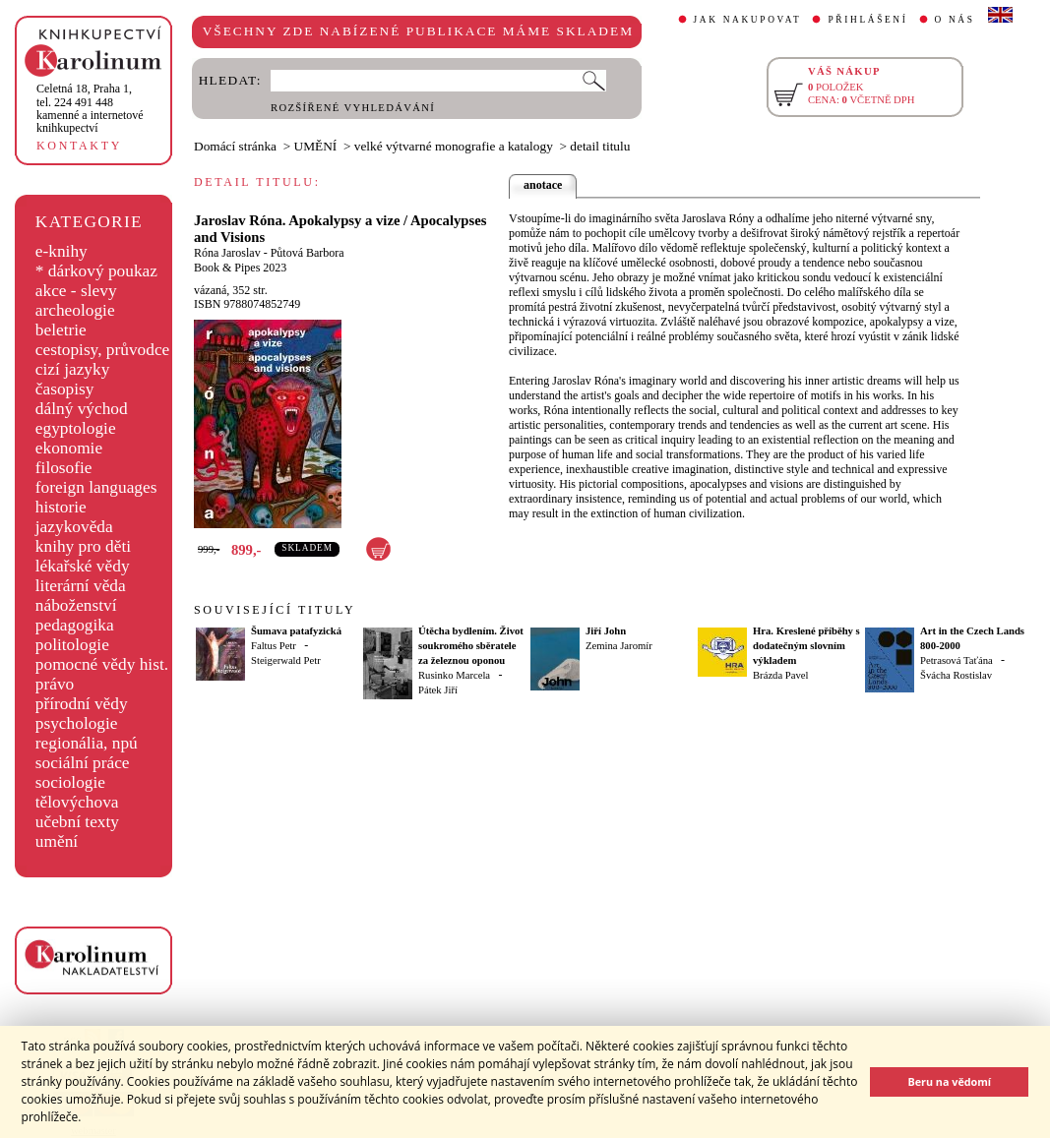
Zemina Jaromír (619, 645)
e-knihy (61, 251)
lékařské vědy (82, 566)
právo (54, 684)
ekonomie (68, 448)
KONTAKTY (79, 145)
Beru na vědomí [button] (949, 1081)
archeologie (75, 310)
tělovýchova (77, 802)
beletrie (61, 330)
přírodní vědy (81, 703)
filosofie (64, 467)
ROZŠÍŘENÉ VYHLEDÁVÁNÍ (353, 107)
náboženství (76, 605)
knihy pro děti (83, 546)
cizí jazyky (72, 369)
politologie (72, 644)
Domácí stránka (235, 146)
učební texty (77, 821)
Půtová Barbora (307, 253)
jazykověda (74, 526)
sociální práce (82, 762)
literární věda (80, 585)
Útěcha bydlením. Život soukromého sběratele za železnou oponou (471, 646)
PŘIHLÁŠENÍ (867, 20)
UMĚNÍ (316, 146)
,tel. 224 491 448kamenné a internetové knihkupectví (90, 108)
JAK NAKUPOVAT (748, 20)
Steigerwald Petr (286, 660)
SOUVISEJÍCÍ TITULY (274, 610)
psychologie (76, 723)
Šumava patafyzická (296, 631)
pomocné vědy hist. (101, 664)
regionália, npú (86, 743)
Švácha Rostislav (956, 675)
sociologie (70, 782)
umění (56, 841)
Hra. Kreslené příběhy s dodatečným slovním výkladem (806, 646)
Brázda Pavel (781, 675)
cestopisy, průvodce (102, 349)
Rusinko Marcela (454, 675)
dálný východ (81, 408)
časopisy (64, 389)
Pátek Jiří (438, 690)
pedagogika (74, 625)
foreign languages (96, 487)
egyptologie (75, 428)
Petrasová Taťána (956, 660)
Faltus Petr (273, 645)
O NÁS (955, 20)
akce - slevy (76, 290)
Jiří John (606, 631)
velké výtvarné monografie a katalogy (453, 146)
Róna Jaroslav (227, 253)
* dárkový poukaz (96, 271)
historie (61, 507)
